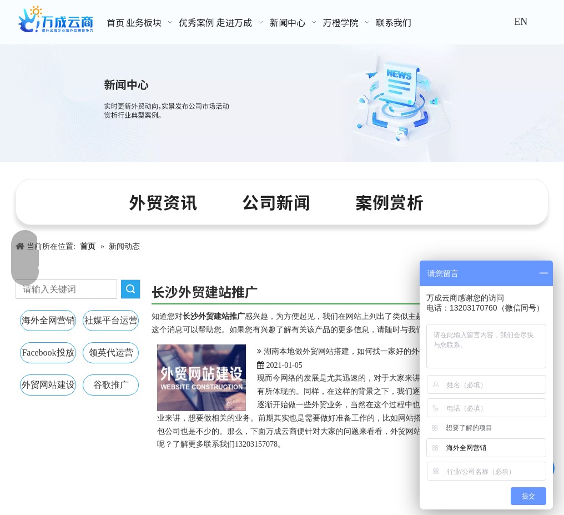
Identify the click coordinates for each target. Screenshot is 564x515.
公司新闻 (276, 201)
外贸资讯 (163, 201)
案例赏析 (389, 201)
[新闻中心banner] (282, 103)
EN (520, 21)
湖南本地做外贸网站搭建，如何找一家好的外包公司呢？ (361, 351)
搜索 (130, 289)
